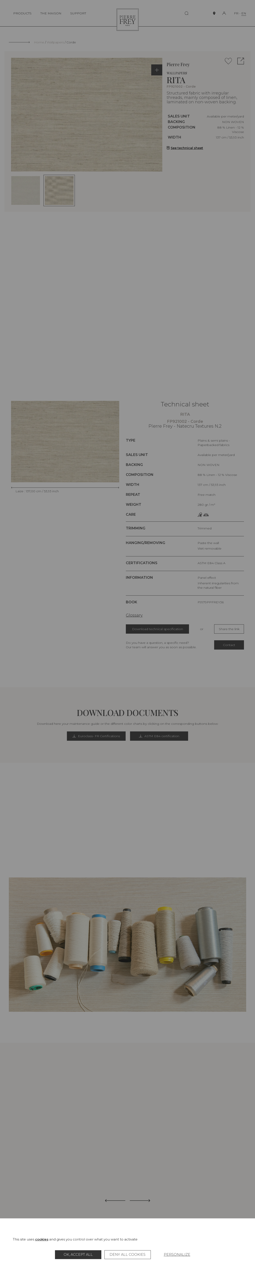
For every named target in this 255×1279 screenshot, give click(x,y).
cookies (41, 1239)
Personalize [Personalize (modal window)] (177, 1254)
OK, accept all (78, 1254)
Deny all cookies (127, 1254)
